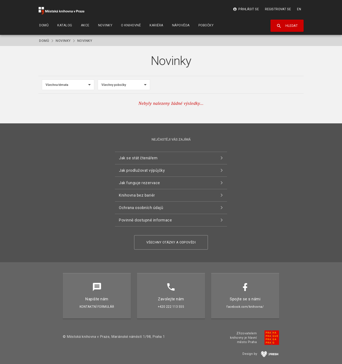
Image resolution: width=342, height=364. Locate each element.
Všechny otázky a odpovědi (171, 242)
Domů (44, 41)
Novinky (63, 41)
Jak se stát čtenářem (138, 158)
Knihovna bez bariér (137, 195)
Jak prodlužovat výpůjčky (142, 170)
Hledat (287, 26)
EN (299, 9)
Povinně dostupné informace (145, 220)
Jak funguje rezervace (139, 182)
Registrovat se (278, 9)
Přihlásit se (246, 9)
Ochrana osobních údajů (141, 207)
